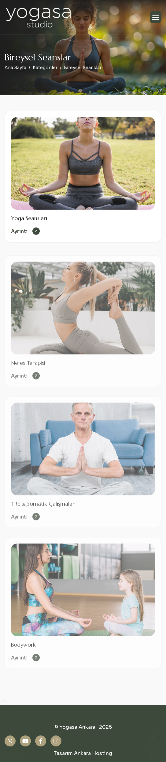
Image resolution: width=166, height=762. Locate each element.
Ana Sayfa (15, 68)
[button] (155, 17)
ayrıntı (19, 231)
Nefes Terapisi (28, 365)
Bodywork (23, 647)
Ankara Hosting (93, 753)
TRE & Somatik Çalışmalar (43, 506)
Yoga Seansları (29, 218)
